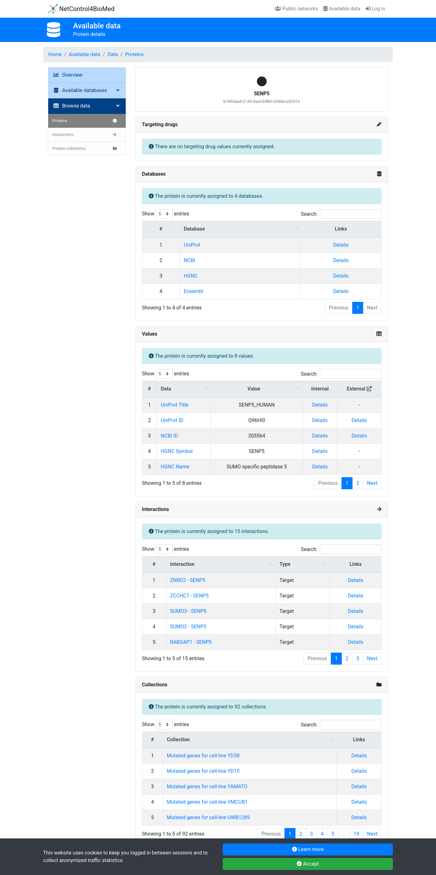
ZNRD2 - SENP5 (187, 580)
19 (356, 834)
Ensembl (193, 291)
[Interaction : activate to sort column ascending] (221, 564)
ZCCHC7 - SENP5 (189, 596)
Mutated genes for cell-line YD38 (203, 756)
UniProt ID (172, 420)
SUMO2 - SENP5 (188, 627)
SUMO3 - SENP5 (188, 611)
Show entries (165, 214)
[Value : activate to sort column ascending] (257, 389)
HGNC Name (175, 467)
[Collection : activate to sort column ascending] (250, 740)
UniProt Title (174, 405)
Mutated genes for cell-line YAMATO (207, 787)
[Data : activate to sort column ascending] (184, 389)
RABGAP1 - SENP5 (191, 642)
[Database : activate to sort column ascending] (240, 229)
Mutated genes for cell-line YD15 (203, 771)
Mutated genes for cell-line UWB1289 (208, 817)
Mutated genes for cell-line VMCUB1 (207, 802)
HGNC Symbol (176, 451)
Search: (341, 214)
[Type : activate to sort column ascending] (303, 564)
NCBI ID (169, 436)
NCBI (189, 260)
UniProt (192, 245)
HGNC (191, 276)
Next (372, 483)
